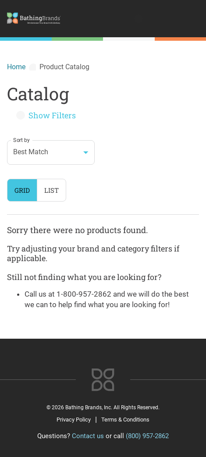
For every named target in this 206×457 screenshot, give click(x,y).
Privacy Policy (74, 419)
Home (16, 67)
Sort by (21, 140)
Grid (22, 190)
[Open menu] (192, 19)
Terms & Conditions (125, 419)
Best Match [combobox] (30, 152)
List (51, 190)
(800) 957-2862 (147, 436)
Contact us (88, 436)
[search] (139, 19)
